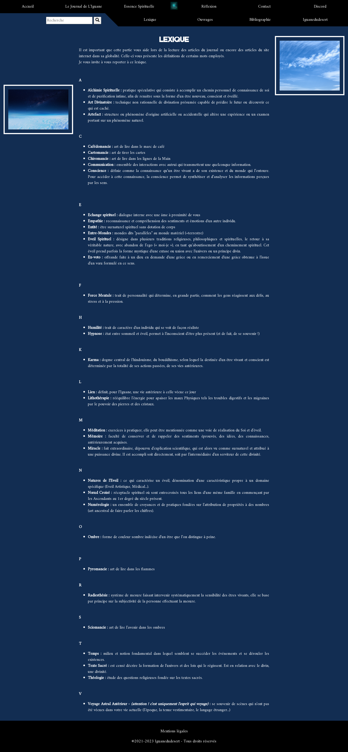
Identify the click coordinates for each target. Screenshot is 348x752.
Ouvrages (205, 19)
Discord (320, 6)
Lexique (150, 19)
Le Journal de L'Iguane (83, 6)
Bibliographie (260, 19)
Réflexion (208, 6)
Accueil (28, 6)
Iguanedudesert (315, 19)
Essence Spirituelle (139, 6)
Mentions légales (174, 731)
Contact (264, 6)
